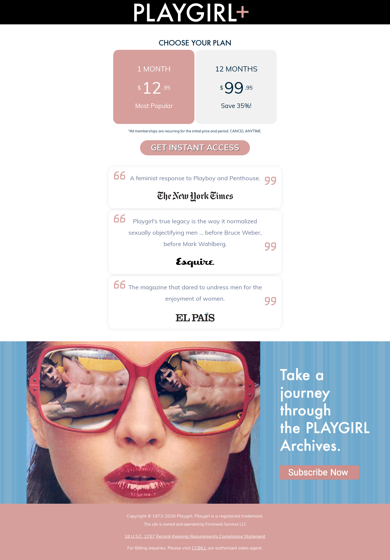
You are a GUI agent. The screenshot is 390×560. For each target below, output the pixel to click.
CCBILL (199, 548)
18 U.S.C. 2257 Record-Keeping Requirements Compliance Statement (195, 536)
